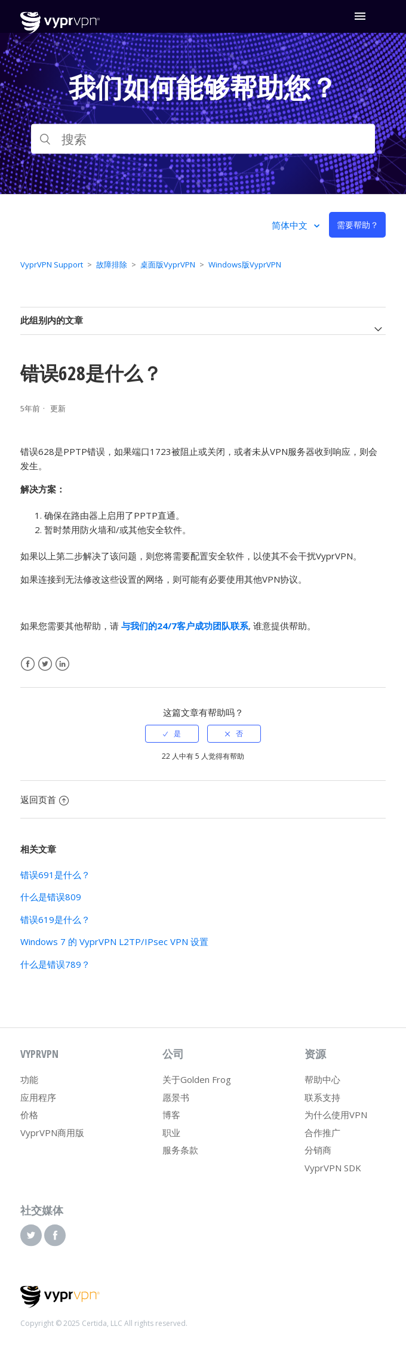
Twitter (45, 664)
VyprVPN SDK (332, 1168)
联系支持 (322, 1097)
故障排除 (111, 264)
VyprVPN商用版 (52, 1132)
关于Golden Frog (196, 1079)
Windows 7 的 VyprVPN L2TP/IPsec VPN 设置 (114, 941)
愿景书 (175, 1097)
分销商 (317, 1150)
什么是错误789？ (55, 964)
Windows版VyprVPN (244, 264)
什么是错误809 (50, 897)
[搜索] (203, 139)
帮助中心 (322, 1079)
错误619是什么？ (55, 919)
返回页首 (44, 799)
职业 (171, 1132)
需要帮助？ (358, 224)
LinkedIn (62, 664)
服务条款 (180, 1150)
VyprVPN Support (51, 264)
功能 (29, 1079)
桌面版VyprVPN (167, 264)
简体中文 (291, 225)
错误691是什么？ (55, 875)
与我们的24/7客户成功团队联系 (184, 626)
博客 (171, 1115)
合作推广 (322, 1132)
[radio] (172, 734)
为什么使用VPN (335, 1115)
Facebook (27, 664)
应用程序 (38, 1097)
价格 (29, 1115)
